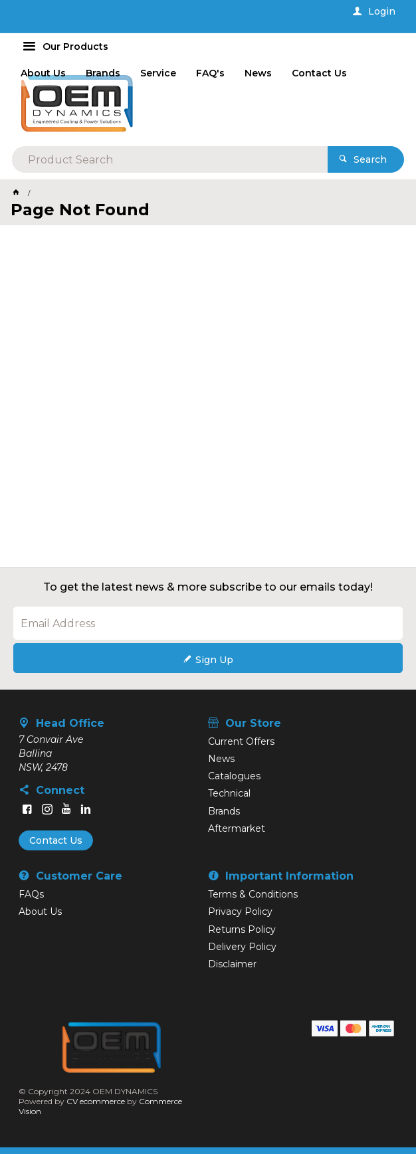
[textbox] (170, 159)
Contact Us (55, 840)
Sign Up (214, 660)
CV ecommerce (95, 1101)
